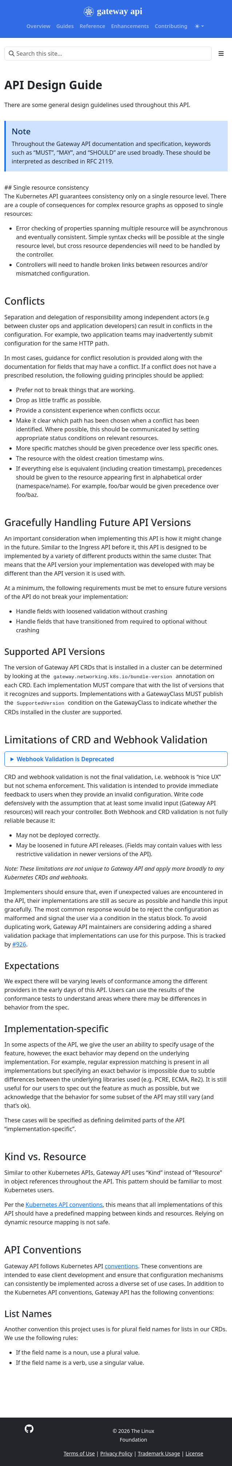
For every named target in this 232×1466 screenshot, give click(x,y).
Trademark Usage (159, 1453)
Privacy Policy (116, 1453)
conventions (121, 1266)
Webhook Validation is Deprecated (65, 759)
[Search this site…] (108, 53)
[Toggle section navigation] (221, 53)
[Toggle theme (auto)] (199, 26)
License (194, 1453)
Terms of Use (79, 1453)
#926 (19, 944)
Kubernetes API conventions (64, 1205)
